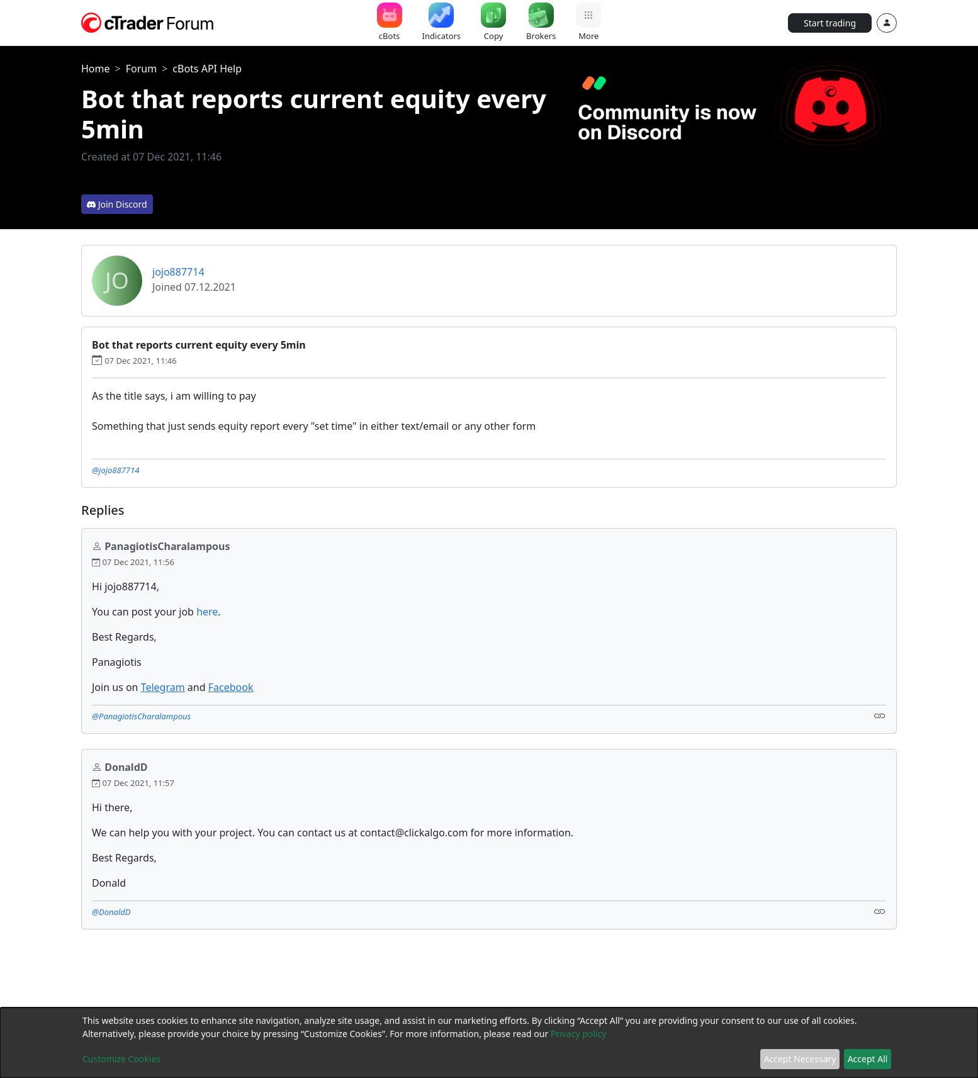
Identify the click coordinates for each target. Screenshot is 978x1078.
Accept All (868, 1059)
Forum (141, 69)
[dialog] (489, 1043)
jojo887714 (178, 272)
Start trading (830, 23)
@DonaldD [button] (111, 912)
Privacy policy (579, 1034)
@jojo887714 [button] (115, 470)
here (207, 612)
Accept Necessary (800, 1059)
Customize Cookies (121, 1059)
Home (95, 69)
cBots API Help (207, 69)
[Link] (880, 715)
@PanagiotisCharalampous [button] (141, 716)
